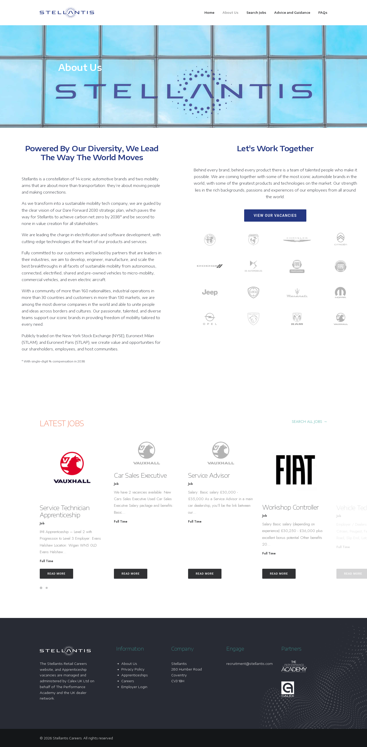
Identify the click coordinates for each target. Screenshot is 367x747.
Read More (70, 573)
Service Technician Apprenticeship (78, 511)
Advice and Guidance (292, 13)
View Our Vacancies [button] (275, 215)
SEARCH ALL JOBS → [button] (309, 421)
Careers (127, 681)
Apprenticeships (134, 675)
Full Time (60, 561)
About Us (230, 13)
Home (209, 13)
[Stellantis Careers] (67, 12)
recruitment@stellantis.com (249, 664)
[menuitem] (211, 12)
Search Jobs (256, 13)
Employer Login (134, 687)
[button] (85, 469)
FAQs (322, 13)
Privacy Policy (133, 669)
